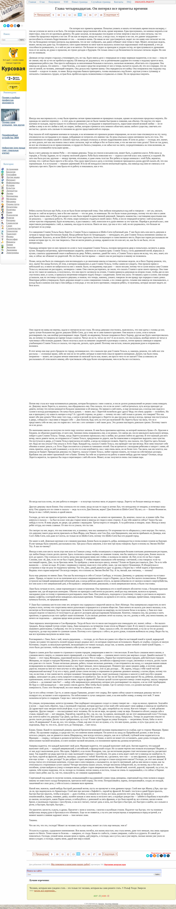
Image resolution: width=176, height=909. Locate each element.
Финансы (10, 242)
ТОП (66, 2)
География (11, 174)
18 (101, 15)
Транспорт (11, 234)
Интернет (11, 180)
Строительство (13, 228)
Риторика (10, 220)
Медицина (11, 198)
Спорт (9, 225)
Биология (10, 172)
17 (95, 15)
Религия (10, 217)
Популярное (54, 2)
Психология (12, 215)
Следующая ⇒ (111, 14)
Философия (11, 239)
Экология (10, 247)
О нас (42, 2)
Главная (32, 2)
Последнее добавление (111, 903)
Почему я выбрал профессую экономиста (11, 100)
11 (64, 15)
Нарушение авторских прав (115, 865)
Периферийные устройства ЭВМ (10, 136)
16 (90, 15)
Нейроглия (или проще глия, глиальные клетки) (13, 150)
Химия (9, 244)
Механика (11, 201)
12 (69, 15)
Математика (12, 196)
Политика (11, 209)
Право (9, 212)
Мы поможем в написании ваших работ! (70, 864)
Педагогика (11, 207)
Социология (12, 223)
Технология (11, 231)
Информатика (13, 182)
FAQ (129, 2)
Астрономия (12, 169)
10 (58, 15)
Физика (9, 236)
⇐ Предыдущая (42, 14)
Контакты (118, 2)
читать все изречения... (45, 890)
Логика (9, 193)
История (10, 185)
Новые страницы (80, 2)
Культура (10, 188)
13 (75, 15)
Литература (11, 190)
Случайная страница (100, 2)
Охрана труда (12, 204)
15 (85, 15)
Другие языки (13, 177)
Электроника (12, 252)
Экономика (11, 250)
